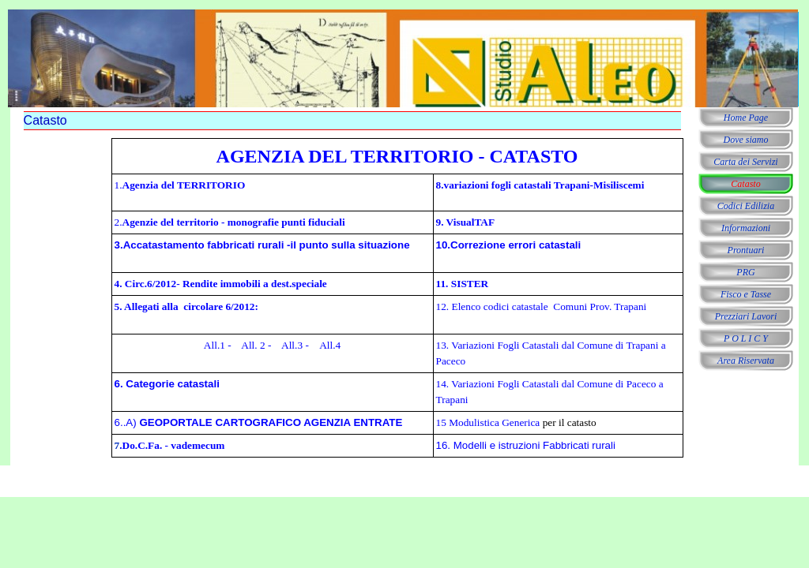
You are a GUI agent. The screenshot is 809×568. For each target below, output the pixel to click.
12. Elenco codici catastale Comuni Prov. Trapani (541, 306)
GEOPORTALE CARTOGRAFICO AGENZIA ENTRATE (270, 422)
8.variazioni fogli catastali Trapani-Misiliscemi (540, 185)
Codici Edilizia (745, 205)
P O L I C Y (746, 338)
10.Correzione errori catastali (508, 245)
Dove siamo (746, 139)
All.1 (214, 345)
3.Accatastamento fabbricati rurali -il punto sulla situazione (262, 245)
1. (180, 185)
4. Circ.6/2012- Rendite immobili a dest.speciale (221, 284)
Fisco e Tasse (746, 294)
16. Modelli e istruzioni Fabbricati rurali (525, 445)
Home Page (746, 117)
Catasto (745, 183)
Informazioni (745, 228)
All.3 (291, 345)
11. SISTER (462, 284)
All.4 (330, 345)
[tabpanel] (397, 298)
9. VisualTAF (465, 222)
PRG (745, 272)
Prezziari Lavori (746, 316)
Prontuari (746, 250)
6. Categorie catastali (167, 384)
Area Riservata (745, 360)
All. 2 (252, 345)
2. (230, 222)
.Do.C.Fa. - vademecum (171, 445)
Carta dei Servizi (745, 161)
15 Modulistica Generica (488, 422)
